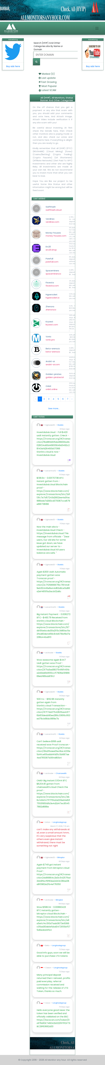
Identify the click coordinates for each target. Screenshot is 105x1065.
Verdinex (52, 220)
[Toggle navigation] (97, 28)
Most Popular (49, 86)
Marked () (48, 74)
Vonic (50, 338)
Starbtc (60, 425)
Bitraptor (61, 857)
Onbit (51, 388)
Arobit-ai (53, 363)
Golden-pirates (55, 376)
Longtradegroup (59, 822)
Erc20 (51, 248)
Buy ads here (13, 66)
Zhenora (51, 308)
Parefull (52, 260)
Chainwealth (61, 773)
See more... (53, 408)
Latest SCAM (49, 90)
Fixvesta (52, 284)
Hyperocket (52, 296)
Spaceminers (53, 272)
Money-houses (56, 234)
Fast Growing (49, 82)
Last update (48, 78)
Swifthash (54, 208)
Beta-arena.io (53, 350)
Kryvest (52, 323)
